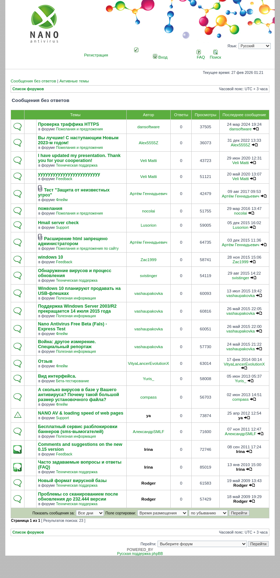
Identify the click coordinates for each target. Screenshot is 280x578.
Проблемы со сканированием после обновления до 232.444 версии (78, 497)
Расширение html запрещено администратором (73, 241)
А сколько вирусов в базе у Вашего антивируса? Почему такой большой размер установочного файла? (78, 394)
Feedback (64, 179)
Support (62, 227)
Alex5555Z (148, 143)
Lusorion (148, 225)
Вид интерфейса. (57, 376)
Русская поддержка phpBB (140, 554)
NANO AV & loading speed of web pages (80, 413)
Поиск (215, 55)
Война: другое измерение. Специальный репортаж (67, 344)
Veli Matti (148, 160)
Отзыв (45, 361)
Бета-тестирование (72, 381)
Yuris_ (148, 379)
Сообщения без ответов (33, 81)
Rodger (148, 483)
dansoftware (148, 127)
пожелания (50, 208)
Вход (160, 57)
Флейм (62, 200)
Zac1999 (149, 260)
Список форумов (28, 89)
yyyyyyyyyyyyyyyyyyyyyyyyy (69, 174)
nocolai (148, 211)
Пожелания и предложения (79, 129)
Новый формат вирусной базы (72, 480)
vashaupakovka (148, 293)
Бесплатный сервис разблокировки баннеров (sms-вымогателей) (77, 429)
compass (148, 397)
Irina (148, 449)
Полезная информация (76, 298)
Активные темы (74, 81)
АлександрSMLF (148, 432)
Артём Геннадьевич (148, 193)
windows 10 (50, 257)
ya (148, 416)
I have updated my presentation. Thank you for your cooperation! (79, 158)
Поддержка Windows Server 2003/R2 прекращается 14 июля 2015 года (77, 309)
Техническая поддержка (77, 165)
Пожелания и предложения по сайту (87, 248)
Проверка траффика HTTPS (68, 124)
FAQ (201, 55)
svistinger (148, 276)
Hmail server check (58, 222)
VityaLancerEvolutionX (148, 363)
